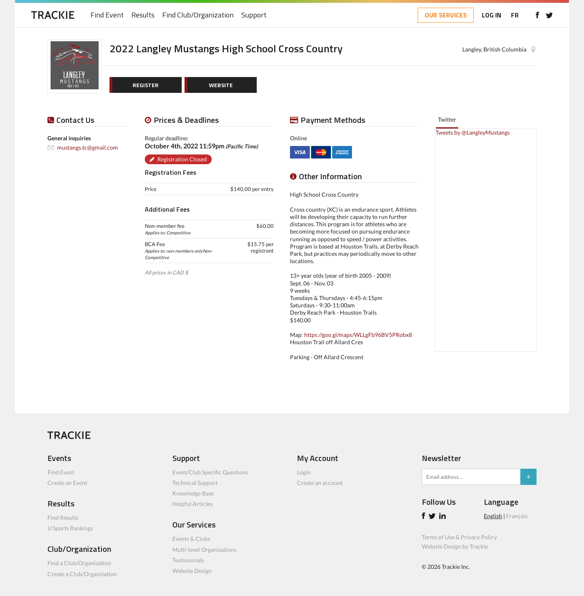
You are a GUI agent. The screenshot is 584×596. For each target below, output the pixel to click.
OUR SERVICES (446, 15)
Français (517, 515)
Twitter (447, 119)
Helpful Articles (192, 503)
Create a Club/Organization (82, 573)
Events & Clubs (191, 538)
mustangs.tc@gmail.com (87, 147)
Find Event (107, 15)
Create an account (320, 482)
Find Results (62, 517)
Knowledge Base (193, 493)
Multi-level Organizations (204, 549)
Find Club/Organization (198, 15)
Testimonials (188, 560)
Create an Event (67, 482)
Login (304, 472)
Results (143, 15)
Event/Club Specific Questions (210, 472)
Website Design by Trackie (455, 546)
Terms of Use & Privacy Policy (459, 537)
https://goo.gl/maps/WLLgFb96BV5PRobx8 (358, 334)
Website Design (192, 570)
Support (253, 15)
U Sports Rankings (70, 528)
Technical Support (195, 482)
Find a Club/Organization (79, 563)
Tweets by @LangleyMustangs (473, 132)
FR (515, 15)
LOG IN (491, 15)
